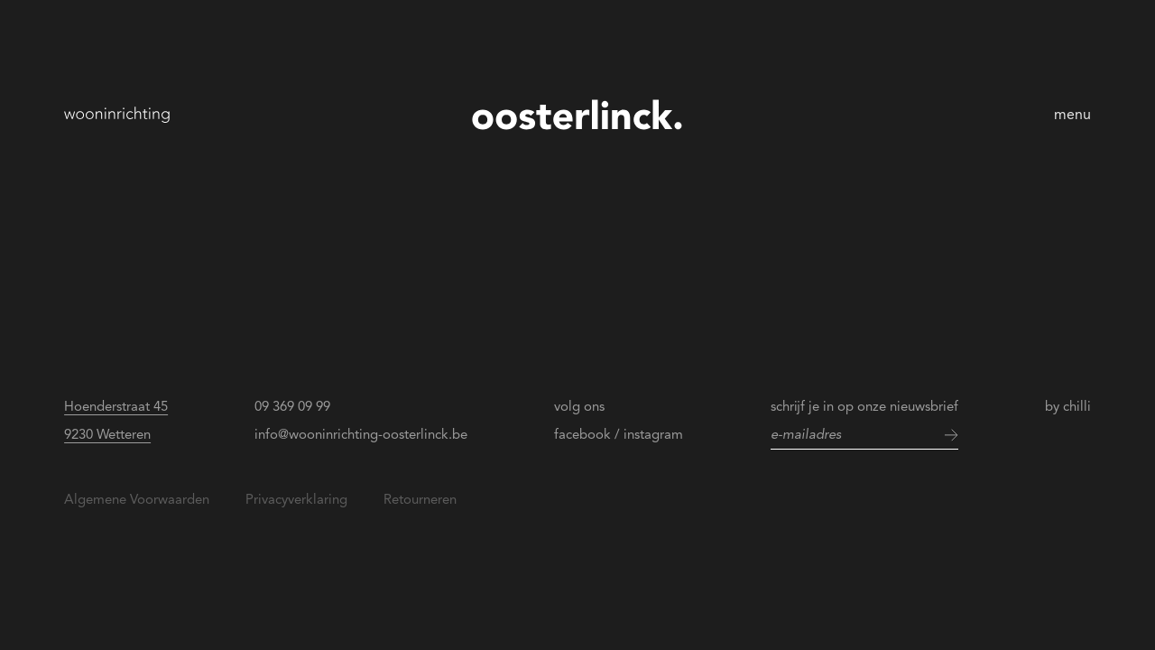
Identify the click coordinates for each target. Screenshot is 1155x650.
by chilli (1068, 406)
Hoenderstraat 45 (116, 406)
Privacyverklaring (296, 499)
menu (1072, 115)
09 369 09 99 (292, 406)
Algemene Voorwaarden (136, 499)
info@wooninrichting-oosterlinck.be (360, 434)
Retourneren (420, 499)
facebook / (587, 434)
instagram (653, 434)
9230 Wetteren (107, 434)
